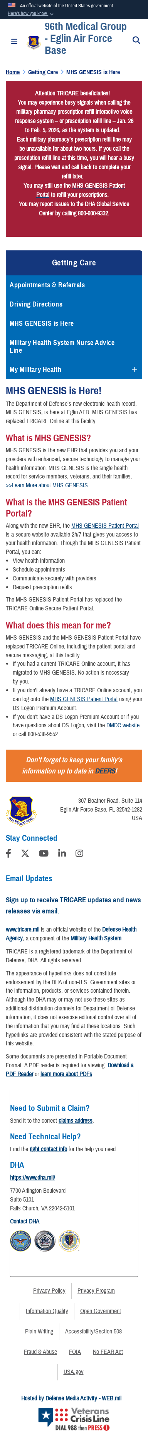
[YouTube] (44, 854)
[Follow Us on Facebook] (8, 854)
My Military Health (35, 369)
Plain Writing (39, 1331)
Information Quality (47, 1311)
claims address (75, 1121)
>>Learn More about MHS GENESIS (47, 485)
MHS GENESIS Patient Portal (105, 526)
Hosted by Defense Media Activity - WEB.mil (71, 1398)
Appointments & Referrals (47, 285)
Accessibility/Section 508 (93, 1331)
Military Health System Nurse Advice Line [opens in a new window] (62, 346)
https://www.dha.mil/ (32, 1178)
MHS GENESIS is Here (42, 323)
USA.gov (74, 1372)
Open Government (100, 1311)
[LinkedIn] (62, 854)
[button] (31, 14)
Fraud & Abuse (40, 1352)
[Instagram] (79, 854)
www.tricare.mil (22, 929)
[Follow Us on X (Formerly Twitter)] (25, 854)
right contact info (48, 1149)
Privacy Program (96, 1291)
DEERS (105, 771)
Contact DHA (24, 1221)
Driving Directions (36, 304)
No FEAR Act (108, 1352)
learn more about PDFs (66, 1074)
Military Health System (96, 938)
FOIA (75, 1352)
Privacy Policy (49, 1291)
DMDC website (123, 725)
